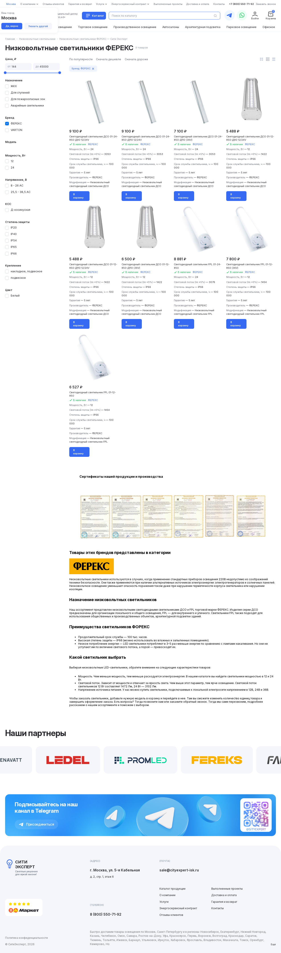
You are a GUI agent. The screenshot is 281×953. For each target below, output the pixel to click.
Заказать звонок (266, 4)
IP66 (14, 253)
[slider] (5, 72)
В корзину (78, 196)
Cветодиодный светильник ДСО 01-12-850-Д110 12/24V (93, 266)
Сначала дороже (136, 59)
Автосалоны (170, 27)
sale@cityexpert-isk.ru (179, 870)
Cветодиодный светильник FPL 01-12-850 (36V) (249, 266)
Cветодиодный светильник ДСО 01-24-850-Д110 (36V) (198, 138)
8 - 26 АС (17, 185)
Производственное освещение (135, 27)
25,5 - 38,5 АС (21, 192)
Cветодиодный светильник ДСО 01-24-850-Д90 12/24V (93, 138)
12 (12, 161)
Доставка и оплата (224, 895)
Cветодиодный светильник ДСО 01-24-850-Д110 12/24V (146, 138)
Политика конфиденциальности (26, 937)
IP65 (14, 247)
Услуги (164, 901)
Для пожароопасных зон (28, 99)
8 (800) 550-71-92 (105, 914)
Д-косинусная (20, 209)
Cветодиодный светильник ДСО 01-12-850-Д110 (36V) (145, 266)
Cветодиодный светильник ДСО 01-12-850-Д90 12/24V (250, 138)
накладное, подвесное (26, 271)
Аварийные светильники (27, 105)
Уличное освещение (58, 27)
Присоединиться (36, 824)
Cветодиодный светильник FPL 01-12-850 (92, 394)
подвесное (18, 277)
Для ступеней (20, 92)
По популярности (81, 59)
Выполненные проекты (227, 888)
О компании (167, 895)
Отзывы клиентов (171, 915)
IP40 (14, 234)
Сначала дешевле (108, 59)
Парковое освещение (241, 27)
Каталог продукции (172, 888)
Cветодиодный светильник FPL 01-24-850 (197, 266)
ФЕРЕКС (16, 123)
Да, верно (12, 26)
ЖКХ (14, 86)
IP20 (14, 227)
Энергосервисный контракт (178, 908)
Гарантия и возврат (224, 901)
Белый (15, 295)
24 (12, 167)
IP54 (14, 240)
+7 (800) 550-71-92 (241, 4)
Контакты (217, 908)
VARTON (16, 130)
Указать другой (38, 26)
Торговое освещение (93, 27)
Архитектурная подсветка (202, 27)
